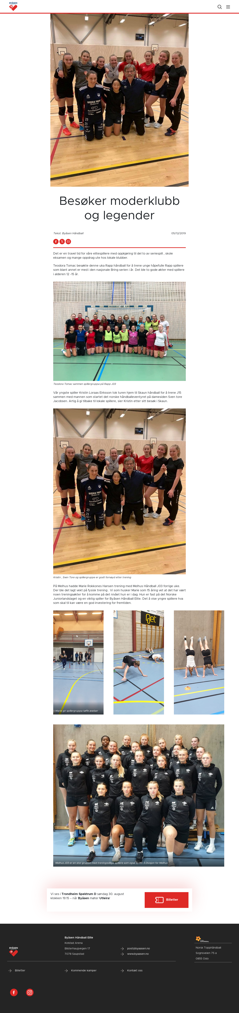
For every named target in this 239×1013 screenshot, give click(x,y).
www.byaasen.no (135, 954)
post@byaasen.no (135, 948)
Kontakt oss (131, 970)
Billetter (16, 970)
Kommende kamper (81, 970)
